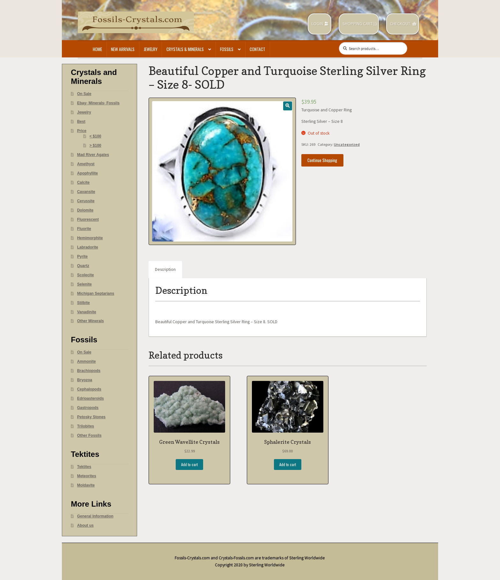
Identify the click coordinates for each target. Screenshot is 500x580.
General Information (95, 516)
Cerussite (86, 201)
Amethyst (86, 164)
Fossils (226, 49)
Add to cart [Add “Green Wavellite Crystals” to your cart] (189, 464)
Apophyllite (87, 173)
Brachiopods (88, 370)
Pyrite (82, 256)
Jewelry (151, 49)
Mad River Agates (93, 154)
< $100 (95, 136)
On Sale (84, 94)
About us (85, 525)
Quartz (83, 266)
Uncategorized (347, 144)
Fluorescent (88, 219)
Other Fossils (89, 435)
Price (81, 131)
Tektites (84, 467)
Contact (257, 49)
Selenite (84, 284)
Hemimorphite (90, 238)
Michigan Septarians (95, 293)
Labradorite (87, 247)
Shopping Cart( (358, 23)
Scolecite (85, 275)
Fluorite (84, 229)
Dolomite (85, 210)
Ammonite (86, 361)
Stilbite (83, 303)
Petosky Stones (91, 417)
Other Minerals (90, 321)
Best (81, 121)
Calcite (83, 182)
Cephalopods (89, 389)
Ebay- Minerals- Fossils (98, 103)
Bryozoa (84, 380)
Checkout (400, 23)
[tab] (165, 269)
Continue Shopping (322, 160)
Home (97, 49)
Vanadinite (86, 312)
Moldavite (86, 485)
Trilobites (85, 426)
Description (165, 269)
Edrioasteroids (90, 398)
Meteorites (86, 476)
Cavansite (86, 192)
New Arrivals (123, 49)
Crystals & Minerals (185, 49)
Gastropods (88, 407)
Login (317, 23)
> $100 (95, 145)
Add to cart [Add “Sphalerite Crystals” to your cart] (287, 464)
